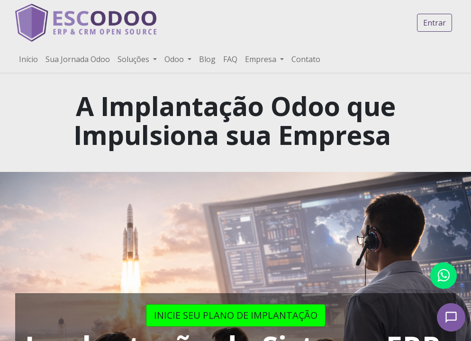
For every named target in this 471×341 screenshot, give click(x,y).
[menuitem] (28, 59)
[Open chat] (451, 317)
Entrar (434, 23)
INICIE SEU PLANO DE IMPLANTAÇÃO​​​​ (235, 315)
